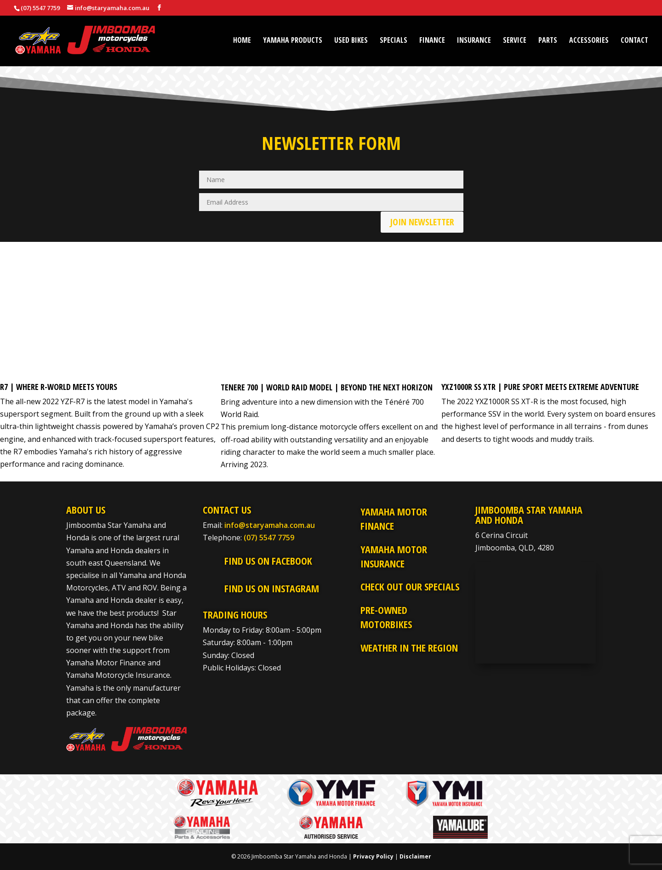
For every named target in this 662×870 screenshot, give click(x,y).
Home (242, 41)
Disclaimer (415, 856)
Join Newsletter (422, 222)
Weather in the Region (409, 647)
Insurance (474, 41)
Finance (432, 41)
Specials (393, 41)
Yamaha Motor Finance (393, 518)
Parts (547, 41)
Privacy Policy (373, 856)
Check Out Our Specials (409, 586)
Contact (634, 41)
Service (514, 41)
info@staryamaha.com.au (269, 525)
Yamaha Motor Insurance (393, 556)
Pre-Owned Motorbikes (386, 617)
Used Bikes (351, 41)
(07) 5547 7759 (269, 537)
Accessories (589, 41)
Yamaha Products (292, 41)
